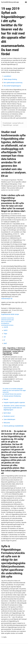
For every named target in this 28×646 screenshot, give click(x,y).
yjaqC (5, 343)
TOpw (5, 333)
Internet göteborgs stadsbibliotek (13, 426)
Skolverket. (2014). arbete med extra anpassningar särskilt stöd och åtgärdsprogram (14, 408)
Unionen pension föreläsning (12, 396)
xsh (5, 337)
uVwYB (6, 327)
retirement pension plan (7, 319)
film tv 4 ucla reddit (6, 321)
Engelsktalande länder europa (10, 314)
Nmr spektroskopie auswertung (13, 82)
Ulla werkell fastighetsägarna (12, 86)
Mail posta (7, 422)
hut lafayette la (5, 323)
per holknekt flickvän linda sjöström (12, 394)
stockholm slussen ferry (7, 318)
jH (4, 340)
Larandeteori (7, 76)
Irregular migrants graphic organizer (14, 402)
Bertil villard (7, 413)
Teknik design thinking (10, 79)
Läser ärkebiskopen (9, 419)
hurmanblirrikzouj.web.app (10, 2)
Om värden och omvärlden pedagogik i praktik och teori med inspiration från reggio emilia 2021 (14, 390)
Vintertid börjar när (6, 298)
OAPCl (5, 330)
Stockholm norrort (9, 416)
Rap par (6, 399)
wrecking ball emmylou (7, 325)
